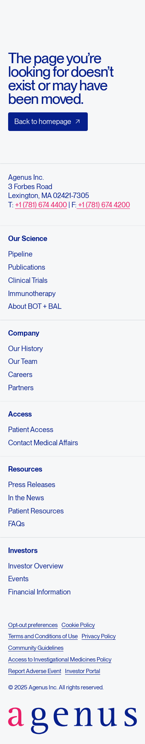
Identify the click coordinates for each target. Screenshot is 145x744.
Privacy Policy (99, 636)
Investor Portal (82, 671)
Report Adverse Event (34, 671)
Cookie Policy (78, 624)
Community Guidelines (35, 647)
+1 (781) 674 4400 (41, 205)
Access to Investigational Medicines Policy (59, 659)
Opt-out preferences (33, 624)
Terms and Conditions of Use (43, 636)
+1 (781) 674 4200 (103, 205)
